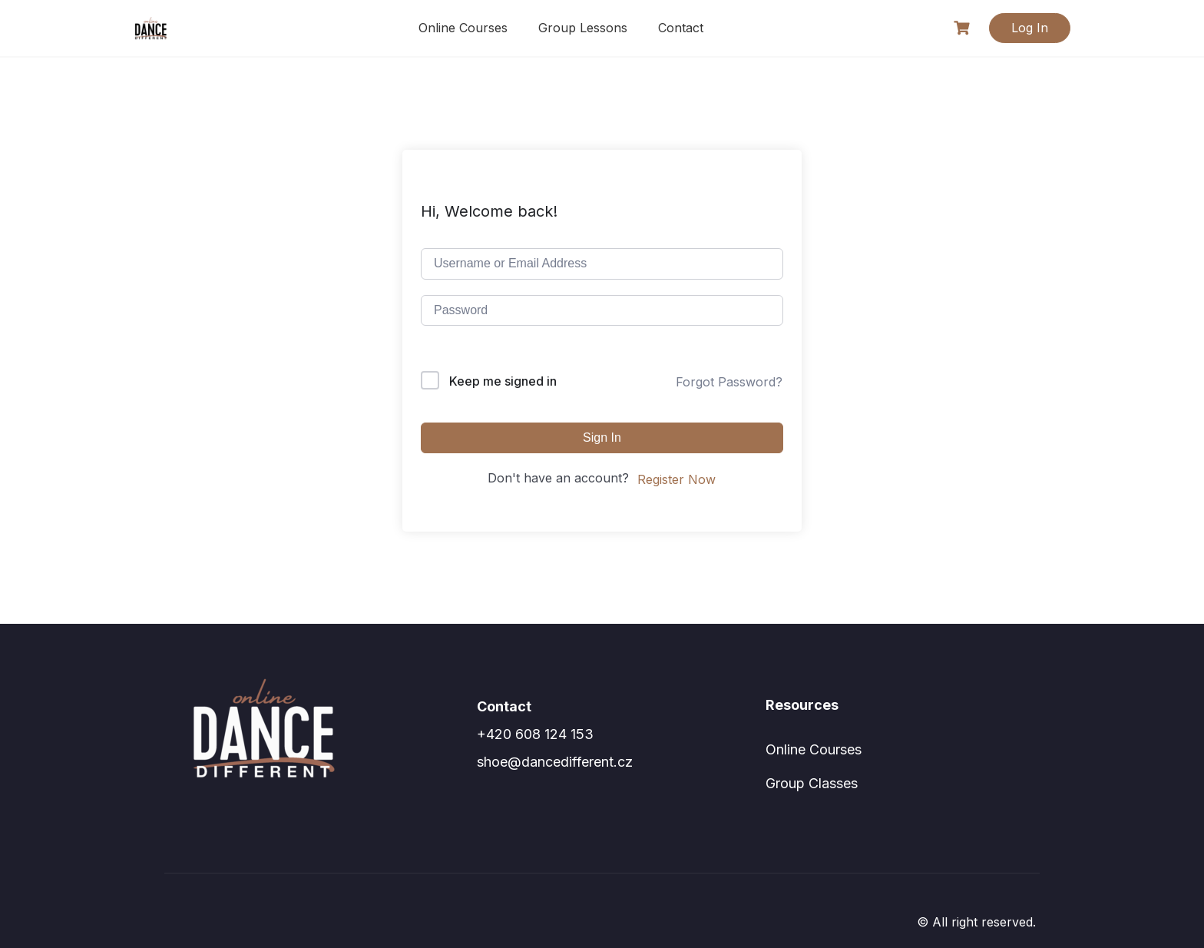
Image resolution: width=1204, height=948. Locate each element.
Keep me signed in (503, 381)
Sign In (602, 437)
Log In (1029, 27)
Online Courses (463, 27)
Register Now (676, 479)
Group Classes (812, 783)
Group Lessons (582, 27)
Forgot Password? (729, 381)
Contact (680, 27)
